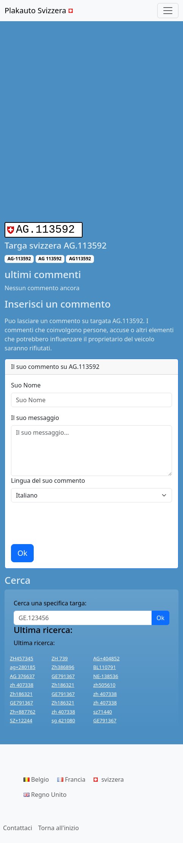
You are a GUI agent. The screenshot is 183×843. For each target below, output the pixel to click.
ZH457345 (21, 656)
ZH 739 (60, 656)
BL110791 (104, 665)
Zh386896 (63, 665)
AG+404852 (106, 656)
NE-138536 (105, 674)
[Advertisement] (91, 121)
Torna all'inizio (58, 826)
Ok (22, 551)
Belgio (36, 778)
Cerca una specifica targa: (50, 601)
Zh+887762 (23, 710)
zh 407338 (21, 683)
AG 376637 (22, 674)
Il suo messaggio (35, 416)
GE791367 (63, 674)
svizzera (109, 778)
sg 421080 (63, 718)
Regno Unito (45, 793)
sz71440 (102, 710)
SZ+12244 (21, 718)
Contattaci (17, 826)
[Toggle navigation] (167, 10)
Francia (71, 778)
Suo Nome (26, 384)
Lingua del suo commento (48, 479)
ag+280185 (22, 665)
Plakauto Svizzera (40, 10)
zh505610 (104, 683)
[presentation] (68, 522)
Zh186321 (63, 683)
